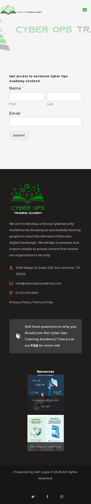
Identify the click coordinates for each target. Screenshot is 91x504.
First (12, 104)
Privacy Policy (20, 302)
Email (15, 113)
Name (16, 88)
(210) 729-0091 (27, 293)
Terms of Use (43, 302)
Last (50, 104)
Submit (19, 135)
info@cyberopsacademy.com (39, 283)
